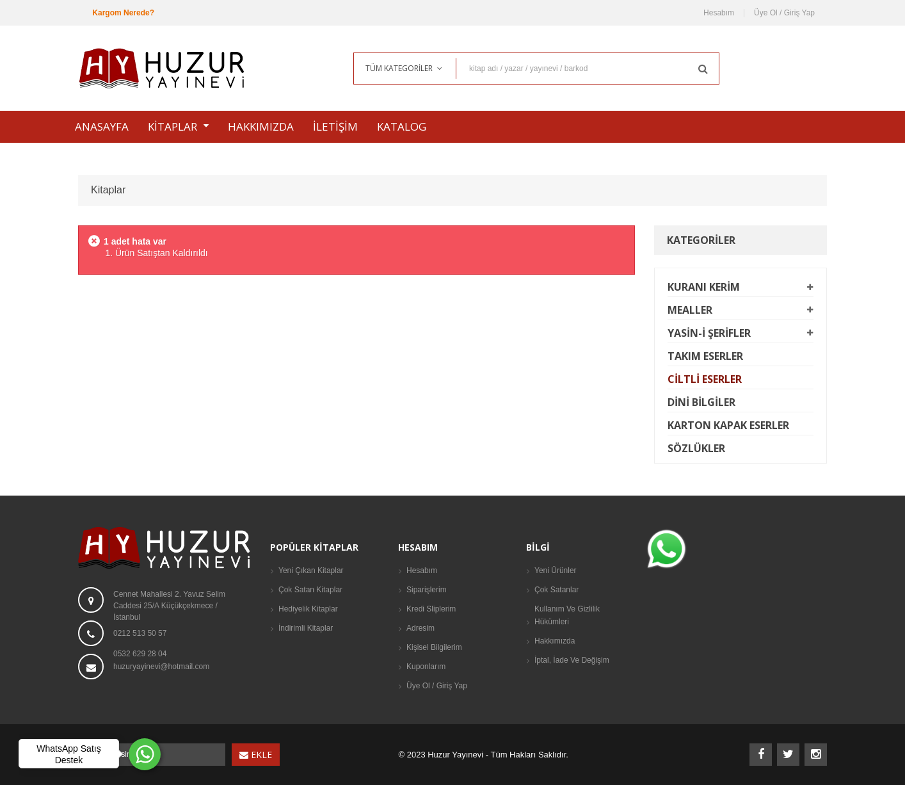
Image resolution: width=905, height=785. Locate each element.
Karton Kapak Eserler (728, 425)
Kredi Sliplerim (431, 608)
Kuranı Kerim (704, 287)
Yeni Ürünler (555, 570)
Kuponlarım (425, 666)
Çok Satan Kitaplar (310, 589)
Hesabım (718, 13)
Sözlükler (696, 448)
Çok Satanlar (556, 589)
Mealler (690, 310)
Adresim (420, 628)
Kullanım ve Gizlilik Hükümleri (567, 615)
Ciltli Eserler (705, 379)
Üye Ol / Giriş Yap (784, 13)
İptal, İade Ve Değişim (571, 660)
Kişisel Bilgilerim (434, 647)
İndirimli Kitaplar (305, 628)
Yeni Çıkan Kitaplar (311, 570)
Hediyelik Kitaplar (308, 608)
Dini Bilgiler (701, 402)
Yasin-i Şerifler (709, 333)
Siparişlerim (426, 589)
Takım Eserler (705, 356)
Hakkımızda (554, 640)
